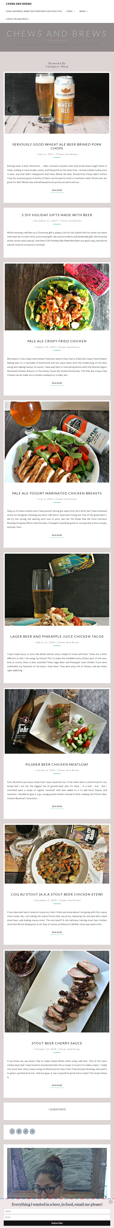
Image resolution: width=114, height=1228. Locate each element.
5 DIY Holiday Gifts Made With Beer (57, 215)
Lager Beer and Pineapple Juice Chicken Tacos (57, 636)
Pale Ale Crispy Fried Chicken (57, 341)
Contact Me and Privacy (17, 19)
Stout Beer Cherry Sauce (57, 1043)
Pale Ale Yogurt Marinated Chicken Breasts (57, 493)
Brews (83, 11)
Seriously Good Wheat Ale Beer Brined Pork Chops (57, 146)
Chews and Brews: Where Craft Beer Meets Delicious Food (34, 11)
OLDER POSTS (57, 1109)
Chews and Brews (19, 4)
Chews (69, 11)
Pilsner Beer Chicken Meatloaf (57, 764)
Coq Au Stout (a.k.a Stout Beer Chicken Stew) (57, 894)
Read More (58, 190)
